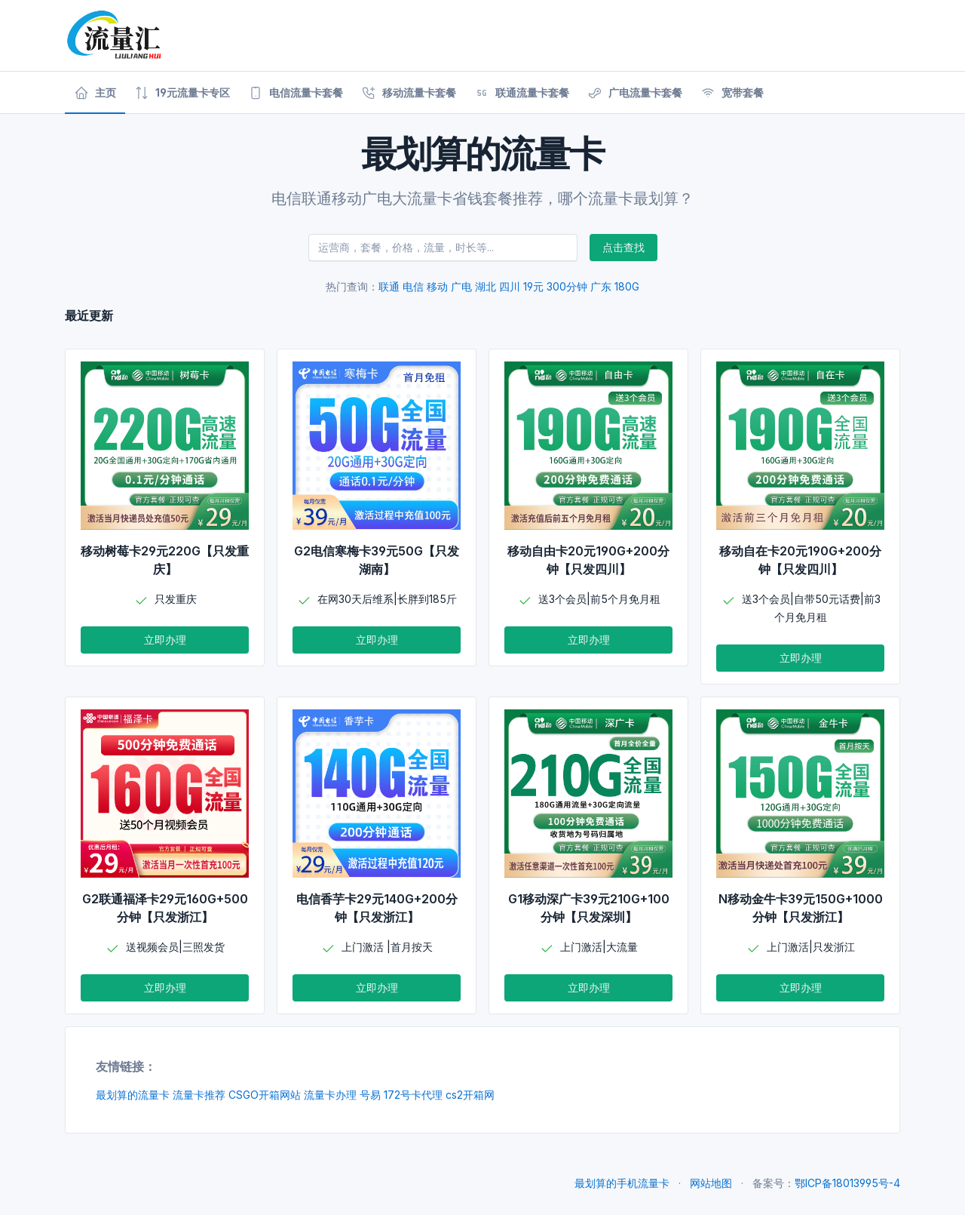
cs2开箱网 (470, 1094)
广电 (461, 286)
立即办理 (165, 639)
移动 (437, 286)
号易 (370, 1094)
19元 (533, 286)
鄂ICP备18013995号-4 (847, 1183)
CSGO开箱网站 (264, 1094)
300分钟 (567, 286)
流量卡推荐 (199, 1094)
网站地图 (711, 1183)
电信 (413, 286)
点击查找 (623, 247)
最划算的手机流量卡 (621, 1183)
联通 (389, 286)
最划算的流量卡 (133, 1094)
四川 (509, 286)
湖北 (485, 286)
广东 (600, 286)
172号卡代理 (413, 1094)
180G (626, 286)
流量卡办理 (330, 1094)
